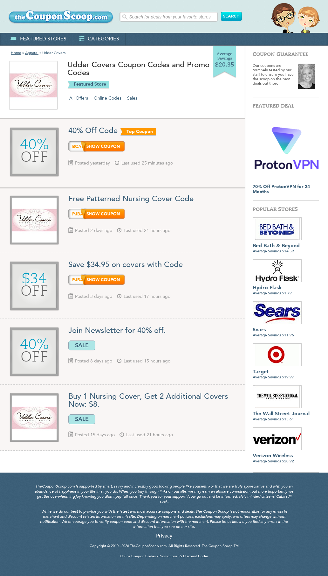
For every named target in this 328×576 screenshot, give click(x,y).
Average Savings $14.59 (277, 246)
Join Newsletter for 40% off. (117, 331)
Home (16, 53)
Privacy (164, 536)
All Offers (78, 98)
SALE (82, 345)
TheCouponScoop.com (148, 546)
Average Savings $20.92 (277, 456)
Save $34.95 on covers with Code (125, 265)
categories (99, 39)
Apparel (31, 53)
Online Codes (107, 98)
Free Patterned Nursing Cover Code (131, 199)
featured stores (38, 39)
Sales (132, 98)
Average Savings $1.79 (277, 288)
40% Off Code (93, 131)
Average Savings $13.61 (281, 414)
